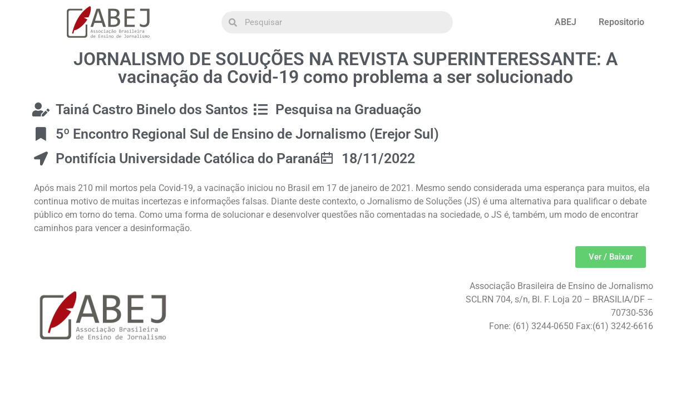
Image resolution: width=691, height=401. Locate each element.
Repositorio (621, 22)
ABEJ (565, 22)
